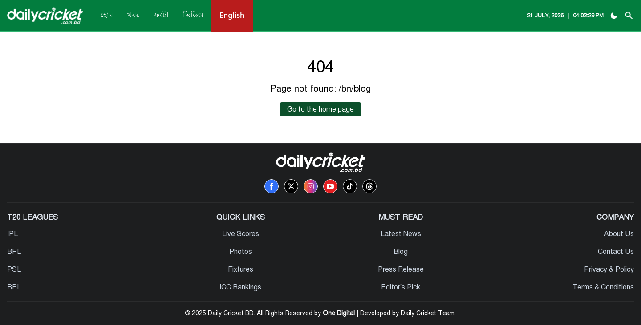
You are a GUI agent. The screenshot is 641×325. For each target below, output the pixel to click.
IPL (12, 233)
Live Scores (240, 233)
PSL (14, 269)
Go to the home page (320, 109)
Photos (240, 251)
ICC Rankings (240, 287)
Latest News (401, 233)
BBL (14, 287)
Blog (401, 251)
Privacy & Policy (609, 269)
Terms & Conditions (603, 287)
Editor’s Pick (401, 287)
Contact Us (616, 251)
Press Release (401, 269)
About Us (619, 233)
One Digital (339, 313)
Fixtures (240, 269)
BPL (14, 251)
